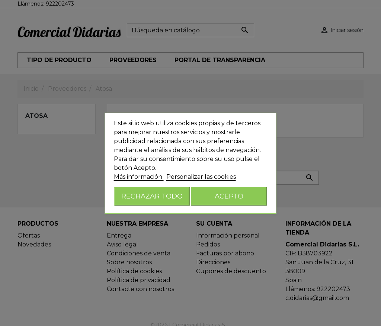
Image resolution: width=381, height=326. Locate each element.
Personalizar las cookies (201, 176)
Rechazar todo (152, 196)
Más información (139, 176)
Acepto (229, 196)
